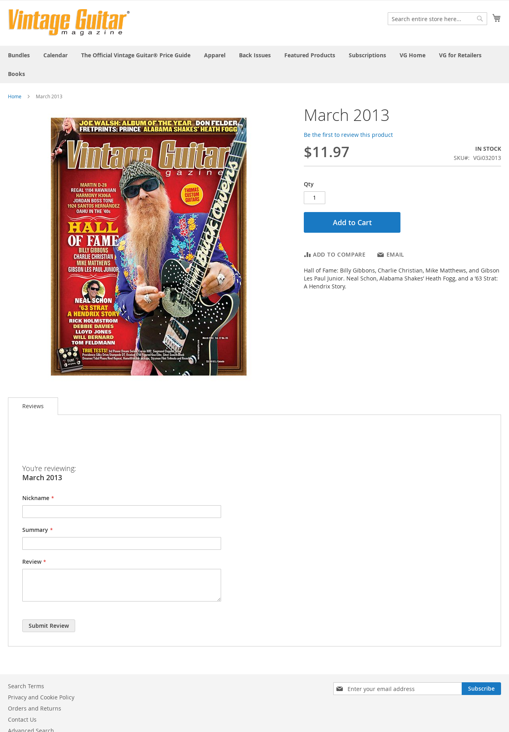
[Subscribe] (481, 688)
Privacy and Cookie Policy (41, 697)
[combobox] (437, 18)
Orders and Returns (34, 708)
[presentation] (82, 444)
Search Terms (26, 686)
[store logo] (69, 22)
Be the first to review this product (348, 134)
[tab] (33, 406)
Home (14, 96)
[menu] (254, 64)
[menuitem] (19, 55)
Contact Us (22, 719)
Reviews (33, 406)
